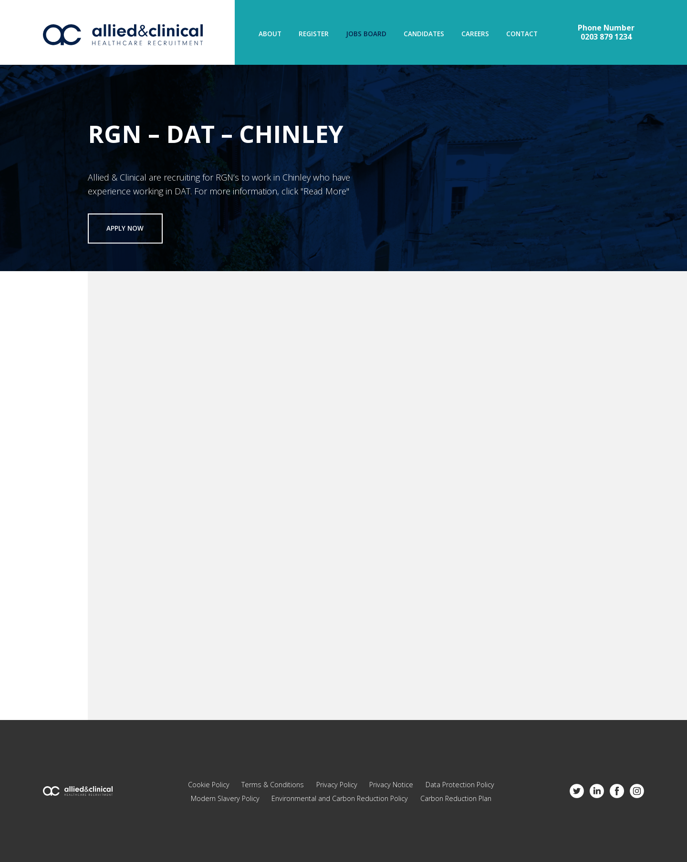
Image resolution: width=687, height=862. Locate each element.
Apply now (125, 228)
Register (314, 34)
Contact (522, 34)
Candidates (424, 34)
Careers (475, 34)
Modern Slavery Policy (225, 798)
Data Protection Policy (460, 784)
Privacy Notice (391, 784)
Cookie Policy (208, 784)
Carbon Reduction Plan (455, 798)
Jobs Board (366, 34)
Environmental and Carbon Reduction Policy (339, 798)
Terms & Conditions (272, 784)
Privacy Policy (336, 784)
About (270, 34)
